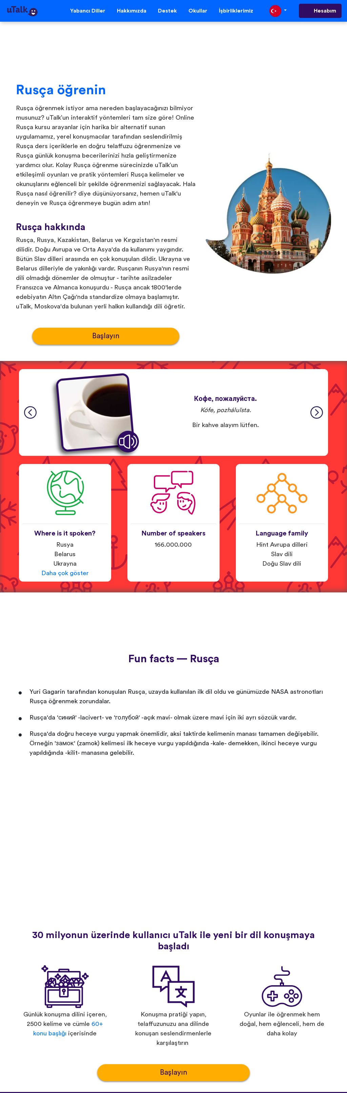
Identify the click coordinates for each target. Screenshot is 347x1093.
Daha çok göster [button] (65, 573)
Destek (167, 11)
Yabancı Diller (87, 11)
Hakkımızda (131, 11)
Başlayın (105, 336)
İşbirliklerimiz (236, 11)
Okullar (197, 11)
